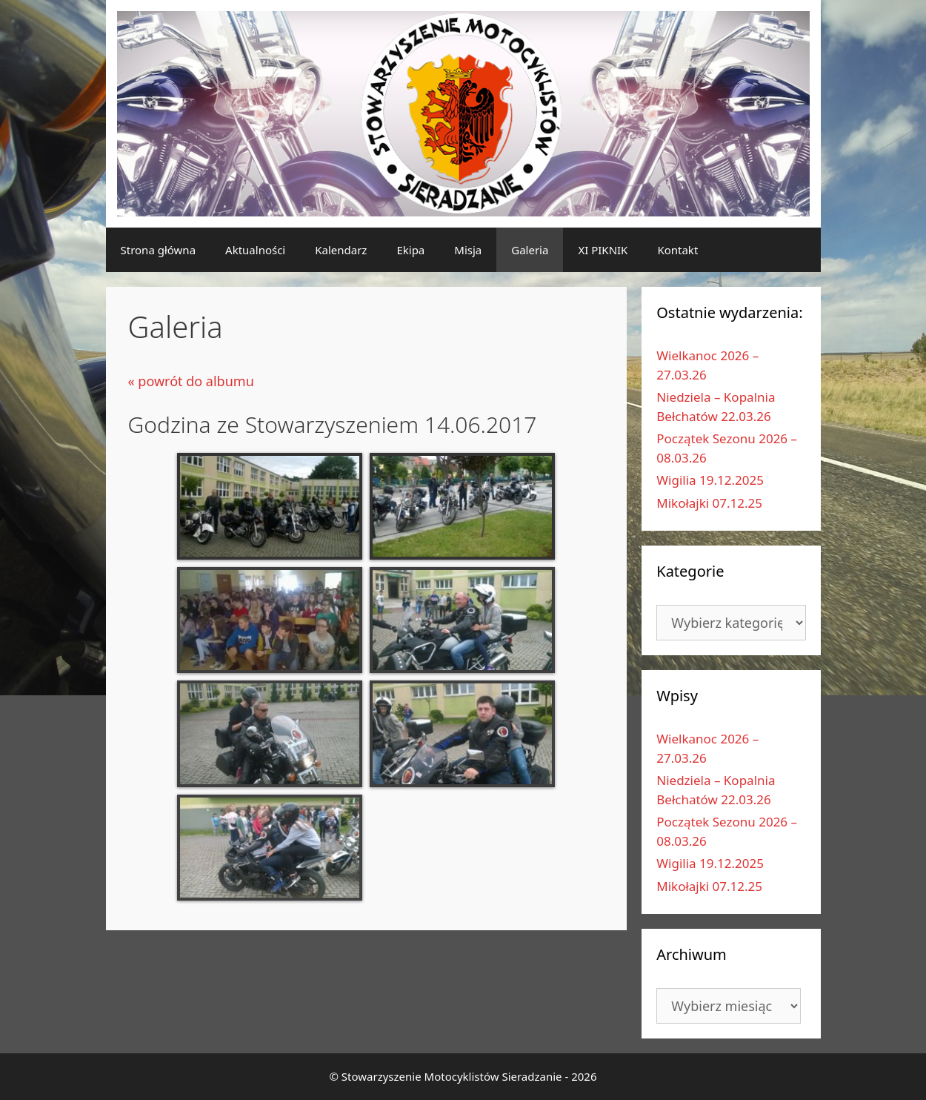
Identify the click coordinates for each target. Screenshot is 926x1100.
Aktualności (255, 249)
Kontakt (677, 249)
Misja (468, 249)
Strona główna (158, 249)
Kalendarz (341, 249)
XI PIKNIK (602, 249)
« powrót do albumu (191, 381)
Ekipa (410, 249)
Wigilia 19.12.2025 (710, 479)
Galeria (529, 249)
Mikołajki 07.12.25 (709, 502)
